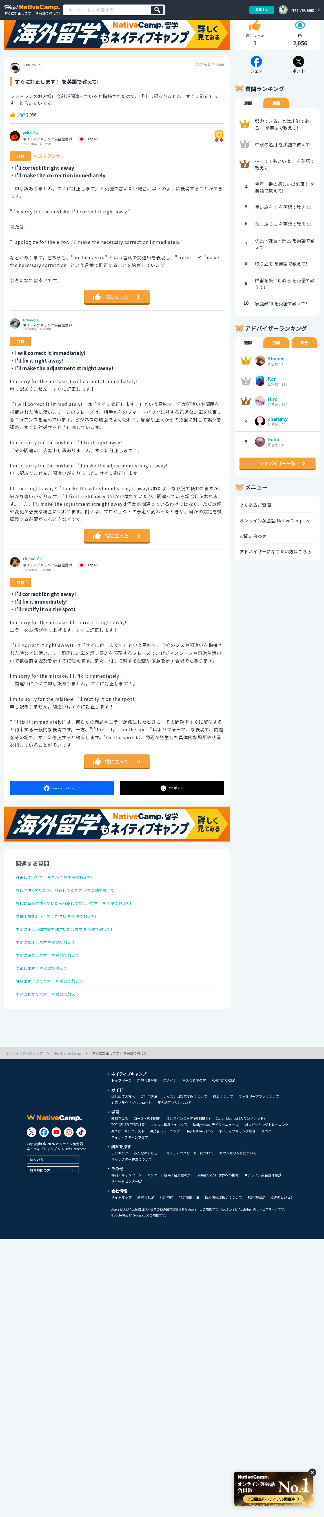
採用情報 (256, 1235)
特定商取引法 (189, 1235)
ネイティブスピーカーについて (190, 1191)
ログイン (170, 1118)
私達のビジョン (282, 1235)
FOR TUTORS (223, 1118)
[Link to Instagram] (69, 1170)
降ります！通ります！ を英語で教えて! (55, 1016)
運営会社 (145, 1235)
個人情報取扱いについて (223, 1235)
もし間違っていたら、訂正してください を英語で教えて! (72, 911)
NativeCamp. (303, 10)
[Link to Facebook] (44, 1170)
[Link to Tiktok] (81, 1170)
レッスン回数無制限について (185, 1134)
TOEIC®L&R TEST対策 (128, 1162)
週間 (248, 121)
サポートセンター (126, 1219)
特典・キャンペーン (126, 1213)
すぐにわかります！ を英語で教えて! (52, 1031)
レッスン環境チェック (168, 1163)
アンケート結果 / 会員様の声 (169, 1213)
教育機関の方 (40, 1208)
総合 (304, 361)
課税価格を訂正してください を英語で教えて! (61, 941)
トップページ (121, 1118)
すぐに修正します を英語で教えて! (50, 971)
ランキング (119, 1191)
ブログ (266, 1169)
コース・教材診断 (147, 1156)
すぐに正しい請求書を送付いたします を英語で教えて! (70, 956)
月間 (276, 121)
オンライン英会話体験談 (262, 1213)
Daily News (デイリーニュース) (216, 1162)
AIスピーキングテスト (128, 1169)
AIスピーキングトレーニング (267, 1162)
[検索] (157, 10)
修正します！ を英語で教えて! (46, 1001)
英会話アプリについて (174, 1140)
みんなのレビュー (147, 1191)
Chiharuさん (33, 577)
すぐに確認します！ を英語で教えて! (52, 986)
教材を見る (119, 1156)
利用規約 (166, 1235)
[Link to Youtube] (56, 1170)
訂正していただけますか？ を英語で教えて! (59, 896)
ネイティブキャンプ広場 (237, 1169)
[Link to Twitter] (31, 1170)
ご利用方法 (149, 1134)
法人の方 (36, 1197)
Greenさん (31, 339)
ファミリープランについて (259, 1134)
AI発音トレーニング (165, 1169)
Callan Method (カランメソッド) (240, 1156)
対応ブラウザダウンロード (131, 1140)
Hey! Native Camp (199, 1169)
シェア (61, 806)
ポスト (172, 806)
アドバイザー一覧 (277, 481)
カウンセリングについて (237, 1191)
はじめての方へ (123, 1134)
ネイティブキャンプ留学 (129, 1175)
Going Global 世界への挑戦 (217, 1213)
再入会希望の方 (194, 1118)
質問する (260, 9)
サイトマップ (121, 1235)
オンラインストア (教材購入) (188, 1156)
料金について (223, 1134)
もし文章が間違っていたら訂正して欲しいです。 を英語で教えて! (81, 926)
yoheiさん (31, 151)
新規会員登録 (147, 1118)
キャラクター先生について (131, 1197)
